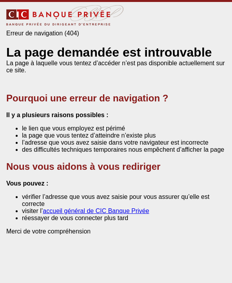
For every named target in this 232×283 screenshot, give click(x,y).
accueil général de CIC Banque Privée (96, 211)
